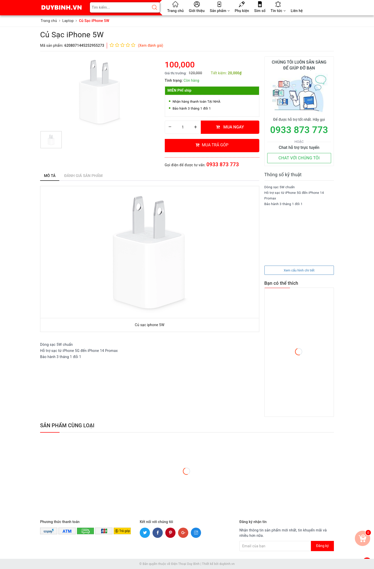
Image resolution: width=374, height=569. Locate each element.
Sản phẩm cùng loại (67, 425)
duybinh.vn (227, 564)
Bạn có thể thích (281, 283)
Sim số (259, 11)
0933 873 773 (222, 164)
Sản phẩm (220, 11)
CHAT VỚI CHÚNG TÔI (299, 158)
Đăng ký (322, 546)
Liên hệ (297, 11)
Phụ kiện (242, 11)
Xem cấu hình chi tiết (299, 270)
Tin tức (278, 11)
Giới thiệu (197, 11)
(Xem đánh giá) (150, 45)
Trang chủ (175, 11)
